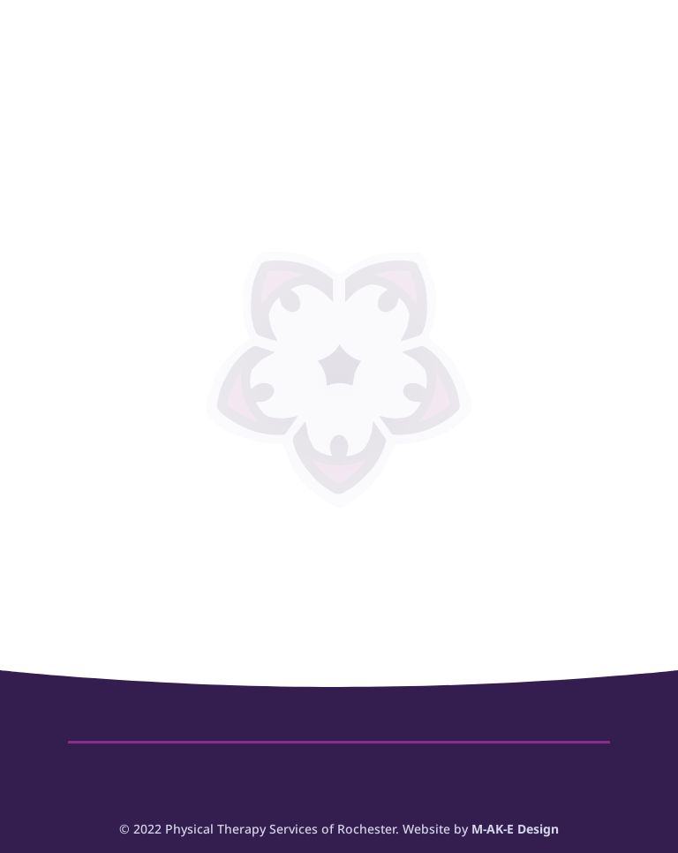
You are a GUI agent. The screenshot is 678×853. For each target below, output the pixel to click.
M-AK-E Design (515, 828)
